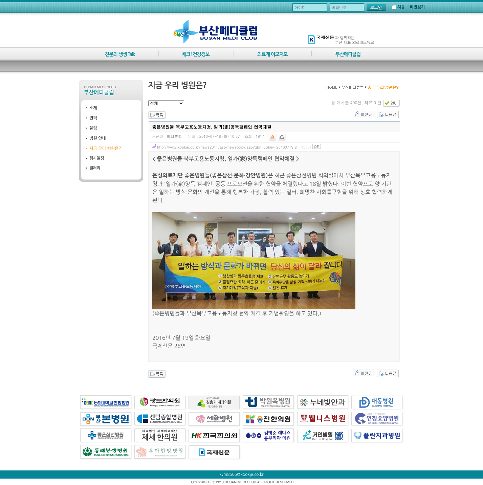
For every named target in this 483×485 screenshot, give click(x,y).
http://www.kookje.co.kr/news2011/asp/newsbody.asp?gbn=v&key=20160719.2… (229, 147)
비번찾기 (417, 7)
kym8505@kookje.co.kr (242, 474)
